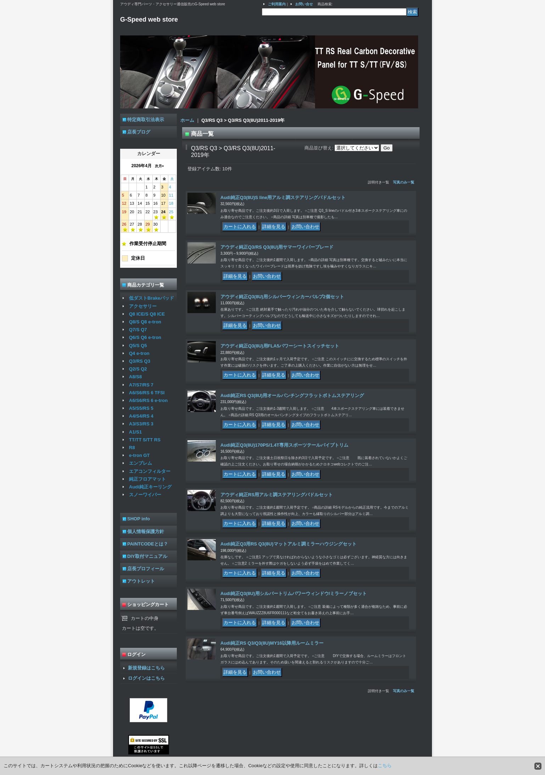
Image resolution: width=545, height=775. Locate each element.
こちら (385, 765)
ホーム (187, 120)
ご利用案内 (277, 4)
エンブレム (140, 463)
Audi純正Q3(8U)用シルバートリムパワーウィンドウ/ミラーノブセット (293, 593)
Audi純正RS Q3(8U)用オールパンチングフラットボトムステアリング (292, 395)
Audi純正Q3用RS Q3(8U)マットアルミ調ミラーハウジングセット (288, 544)
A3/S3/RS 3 (141, 423)
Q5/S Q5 (138, 345)
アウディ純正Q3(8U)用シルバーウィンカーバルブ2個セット (282, 296)
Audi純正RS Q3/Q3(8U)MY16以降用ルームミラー (272, 643)
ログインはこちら (146, 678)
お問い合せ (304, 4)
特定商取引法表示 (145, 119)
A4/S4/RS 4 (141, 416)
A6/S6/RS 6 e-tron (148, 400)
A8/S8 (135, 376)
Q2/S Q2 (138, 369)
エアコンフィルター (149, 471)
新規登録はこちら (146, 668)
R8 (132, 447)
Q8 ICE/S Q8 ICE (147, 314)
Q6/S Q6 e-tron (145, 337)
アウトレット (141, 581)
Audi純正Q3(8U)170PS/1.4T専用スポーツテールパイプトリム (284, 445)
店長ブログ (138, 132)
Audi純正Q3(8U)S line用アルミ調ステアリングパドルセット (282, 197)
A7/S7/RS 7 (141, 385)
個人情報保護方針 (145, 531)
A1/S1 (135, 432)
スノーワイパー (145, 494)
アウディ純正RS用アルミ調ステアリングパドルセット (276, 494)
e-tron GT (139, 455)
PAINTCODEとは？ (147, 544)
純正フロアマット (147, 479)
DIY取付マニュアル (147, 556)
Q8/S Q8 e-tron (145, 321)
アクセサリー (143, 306)
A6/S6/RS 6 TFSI (146, 392)
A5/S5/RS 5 (141, 408)
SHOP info (138, 518)
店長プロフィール (145, 568)
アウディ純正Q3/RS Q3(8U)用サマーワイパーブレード (276, 247)
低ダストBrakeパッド (151, 298)
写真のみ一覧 (403, 182)
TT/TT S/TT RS (145, 439)
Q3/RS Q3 (139, 361)
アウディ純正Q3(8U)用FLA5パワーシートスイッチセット (279, 346)
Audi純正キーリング (150, 487)
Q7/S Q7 (138, 329)
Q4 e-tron (139, 353)
